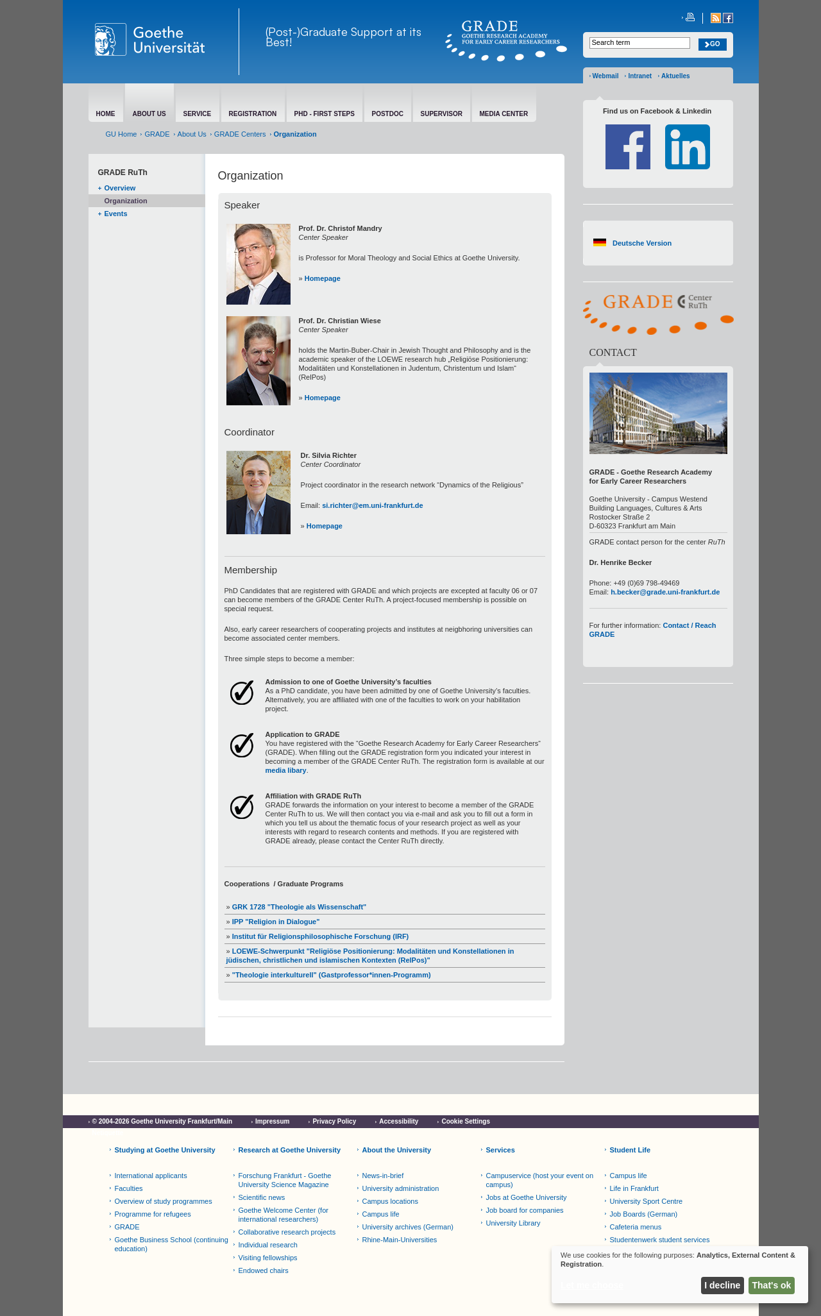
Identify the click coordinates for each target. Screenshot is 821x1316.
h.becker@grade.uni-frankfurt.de (665, 592)
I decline (722, 1285)
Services (500, 1150)
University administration (400, 1188)
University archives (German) (407, 1227)
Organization (126, 201)
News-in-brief (383, 1175)
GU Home (121, 134)
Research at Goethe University (290, 1150)
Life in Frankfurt (634, 1188)
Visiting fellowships (268, 1257)
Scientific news (262, 1197)
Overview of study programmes (163, 1201)
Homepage (323, 278)
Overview (120, 188)
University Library (513, 1223)
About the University (397, 1150)
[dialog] (680, 1274)
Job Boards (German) (644, 1214)
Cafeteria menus (636, 1227)
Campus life (381, 1214)
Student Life (630, 1150)
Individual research (268, 1245)
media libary (286, 770)
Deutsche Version (642, 243)
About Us (192, 134)
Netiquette (108, 1132)
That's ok (771, 1285)
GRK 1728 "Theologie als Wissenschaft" (299, 907)
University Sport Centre (646, 1201)
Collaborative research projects (287, 1232)
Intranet (640, 76)
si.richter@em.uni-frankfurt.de (372, 505)
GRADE (156, 134)
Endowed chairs (264, 1270)
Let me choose (592, 1285)
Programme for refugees (153, 1214)
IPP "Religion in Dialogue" (276, 921)
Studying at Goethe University (165, 1150)
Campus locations (390, 1201)
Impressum (272, 1121)
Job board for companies (525, 1210)
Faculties (129, 1188)
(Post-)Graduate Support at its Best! (343, 36)
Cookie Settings (465, 1121)
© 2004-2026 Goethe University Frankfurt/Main (162, 1121)
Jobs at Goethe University (526, 1197)
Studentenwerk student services (660, 1240)
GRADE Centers (240, 134)
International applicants (151, 1175)
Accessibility (398, 1121)
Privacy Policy (334, 1121)
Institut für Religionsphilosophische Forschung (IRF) (319, 936)
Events (116, 213)
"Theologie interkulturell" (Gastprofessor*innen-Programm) (330, 975)
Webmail (606, 76)
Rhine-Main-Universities (399, 1240)
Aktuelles (675, 76)
